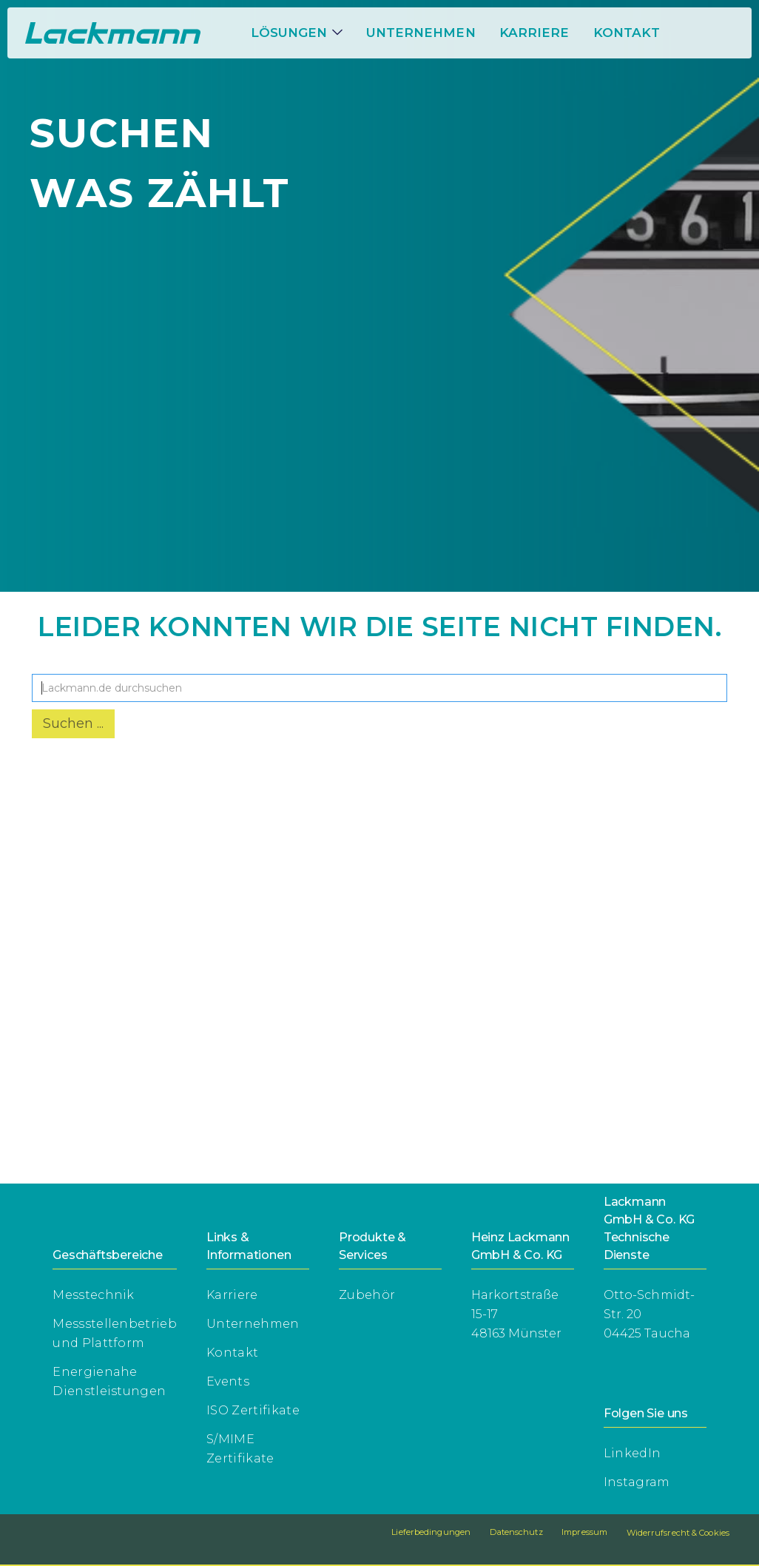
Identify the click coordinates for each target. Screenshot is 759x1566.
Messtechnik (94, 1295)
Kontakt (627, 32)
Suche (54, 661)
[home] (112, 33)
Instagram (637, 1482)
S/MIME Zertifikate (240, 1448)
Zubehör (367, 1295)
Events (227, 1381)
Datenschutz (516, 1532)
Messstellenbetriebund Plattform (115, 1333)
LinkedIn (632, 1453)
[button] (297, 32)
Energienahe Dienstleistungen (109, 1381)
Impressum (584, 1532)
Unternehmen (421, 32)
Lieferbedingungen (430, 1532)
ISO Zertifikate (253, 1410)
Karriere (232, 1295)
